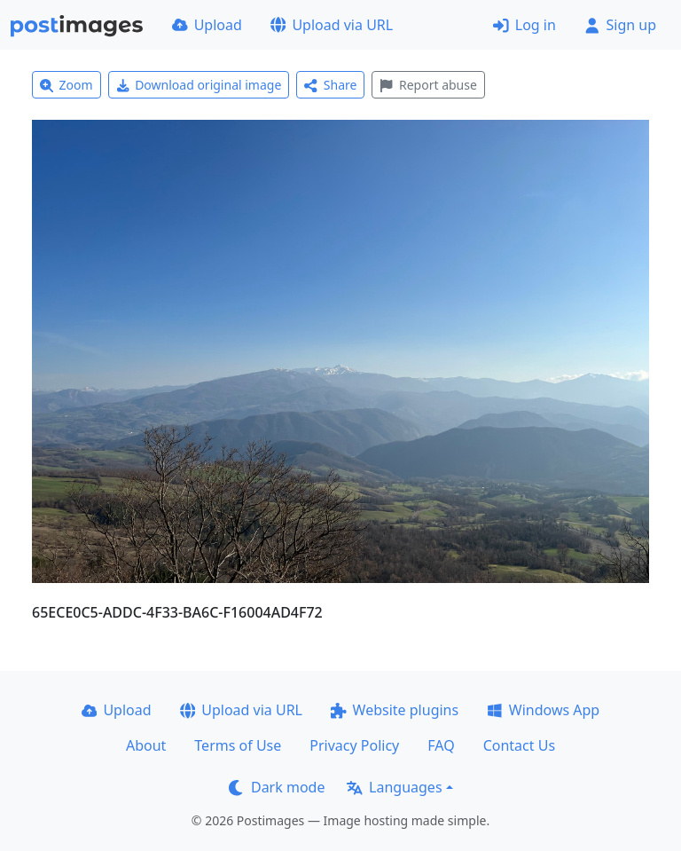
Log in (524, 25)
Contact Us (519, 745)
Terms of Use (237, 745)
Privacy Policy (354, 745)
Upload (207, 25)
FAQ (440, 745)
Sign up (620, 25)
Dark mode (277, 787)
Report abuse (428, 84)
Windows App (543, 710)
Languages (394, 787)
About (146, 745)
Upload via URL (331, 25)
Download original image (199, 84)
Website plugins (394, 710)
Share (330, 84)
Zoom (66, 84)
